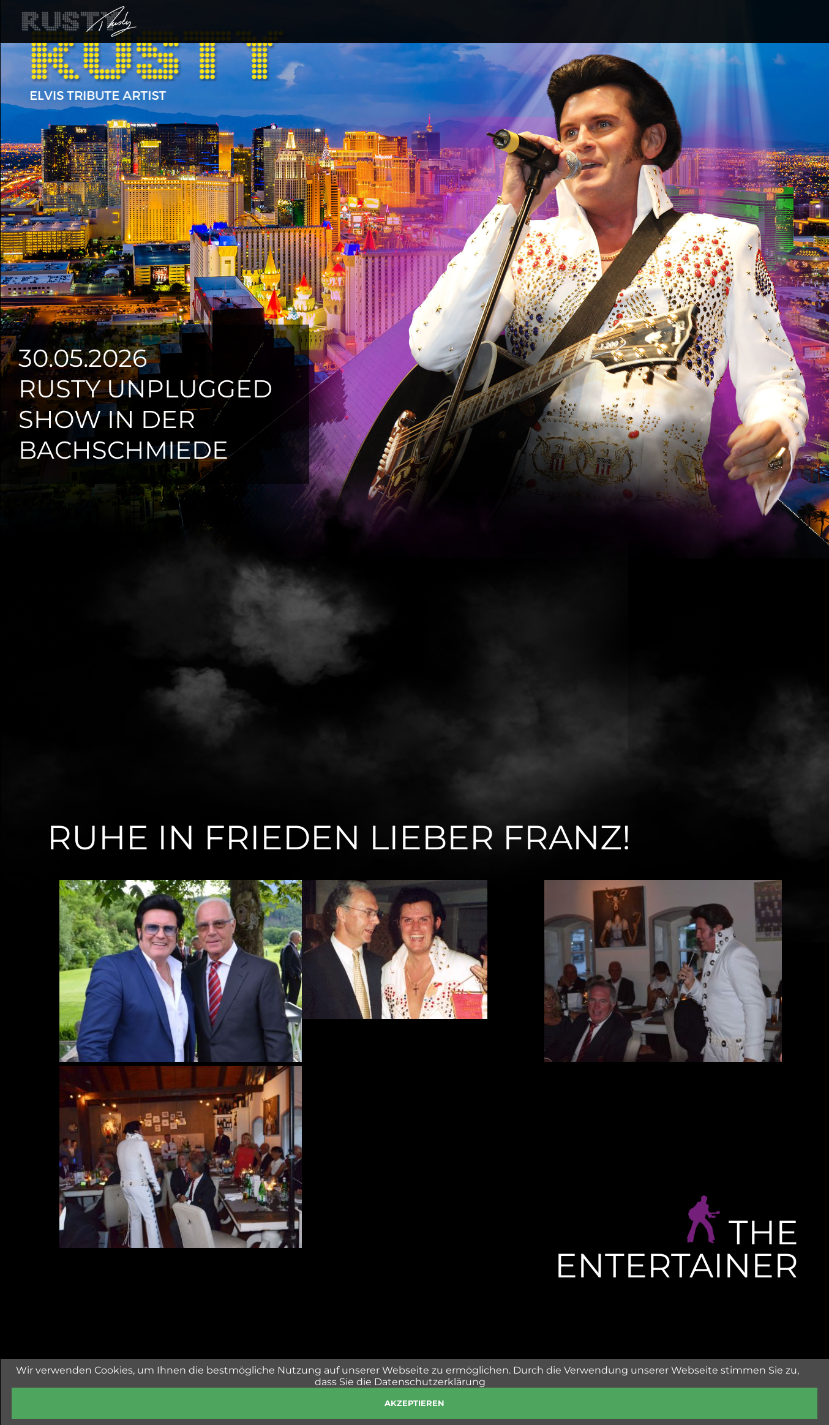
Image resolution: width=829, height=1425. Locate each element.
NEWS (539, 38)
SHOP (644, 38)
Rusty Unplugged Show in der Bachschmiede (145, 419)
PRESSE (698, 38)
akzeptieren (414, 1403)
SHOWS (484, 38)
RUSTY (427, 38)
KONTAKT (763, 38)
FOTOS (592, 38)
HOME (375, 38)
